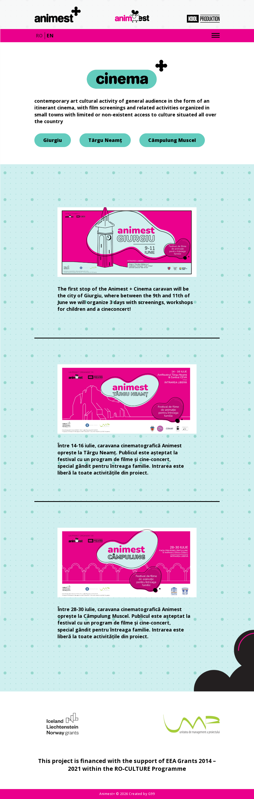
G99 (151, 793)
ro (39, 35)
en (49, 35)
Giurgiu (52, 140)
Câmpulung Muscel (172, 140)
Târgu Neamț (105, 140)
